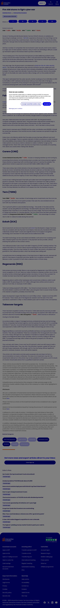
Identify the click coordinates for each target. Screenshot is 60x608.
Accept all (47, 104)
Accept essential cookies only (31, 104)
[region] (30, 100)
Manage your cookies (15, 108)
